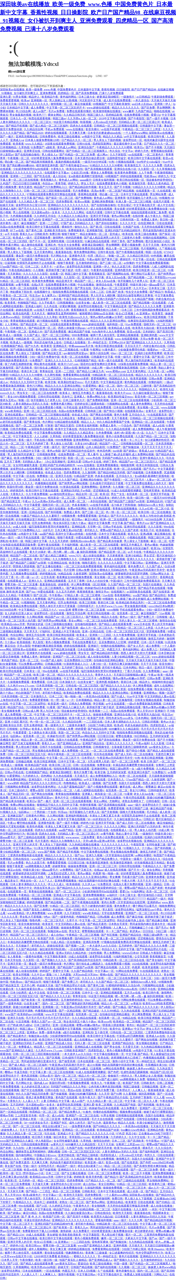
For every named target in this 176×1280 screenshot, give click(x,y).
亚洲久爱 (6, 96)
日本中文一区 (90, 992)
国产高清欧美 (24, 367)
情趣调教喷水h (74, 1252)
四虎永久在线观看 (81, 125)
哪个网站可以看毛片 (143, 273)
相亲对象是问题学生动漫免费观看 (52, 548)
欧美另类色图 (94, 1176)
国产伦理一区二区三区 (73, 1108)
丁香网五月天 (43, 1028)
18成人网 (96, 367)
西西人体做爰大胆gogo (72, 327)
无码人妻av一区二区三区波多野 (112, 288)
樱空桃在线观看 (27, 822)
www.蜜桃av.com (116, 371)
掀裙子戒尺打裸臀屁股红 (159, 1111)
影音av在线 (134, 331)
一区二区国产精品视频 (121, 190)
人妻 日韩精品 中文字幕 (55, 1101)
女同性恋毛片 (46, 1166)
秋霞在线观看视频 (40, 118)
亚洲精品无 (60, 346)
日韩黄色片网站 (36, 815)
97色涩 (120, 1133)
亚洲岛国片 (36, 779)
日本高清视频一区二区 (50, 685)
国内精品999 (82, 938)
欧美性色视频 (35, 826)
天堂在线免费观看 (112, 913)
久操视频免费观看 (18, 682)
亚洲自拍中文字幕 (93, 277)
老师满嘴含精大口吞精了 (104, 309)
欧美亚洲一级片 (58, 703)
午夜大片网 (129, 880)
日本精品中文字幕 (18, 107)
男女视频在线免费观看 (46, 750)
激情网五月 (123, 1158)
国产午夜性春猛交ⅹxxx (74, 165)
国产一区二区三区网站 (56, 335)
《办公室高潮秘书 (54, 461)
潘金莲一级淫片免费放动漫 (32, 255)
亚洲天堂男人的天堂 (25, 844)
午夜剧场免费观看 (162, 96)
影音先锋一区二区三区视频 (151, 396)
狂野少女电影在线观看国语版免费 (21, 667)
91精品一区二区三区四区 (15, 281)
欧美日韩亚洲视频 (155, 317)
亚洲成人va (17, 140)
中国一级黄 (121, 1263)
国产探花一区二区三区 (60, 197)
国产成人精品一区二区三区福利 (49, 125)
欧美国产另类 (96, 718)
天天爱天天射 (131, 1046)
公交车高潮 (48, 577)
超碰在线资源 (55, 945)
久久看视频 (8, 259)
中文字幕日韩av (134, 562)
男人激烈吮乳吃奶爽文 (139, 360)
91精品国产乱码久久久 (105, 439)
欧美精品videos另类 (13, 624)
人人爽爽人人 (48, 1274)
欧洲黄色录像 (100, 1137)
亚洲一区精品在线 (32, 512)
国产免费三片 (146, 616)
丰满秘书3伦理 (56, 736)
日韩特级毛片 (86, 606)
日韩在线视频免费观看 (35, 1144)
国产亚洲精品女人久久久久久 (144, 342)
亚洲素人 (80, 396)
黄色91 (130, 1025)
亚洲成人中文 (66, 1133)
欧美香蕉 (10, 302)
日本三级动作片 (19, 790)
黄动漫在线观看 (54, 1252)
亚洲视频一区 (39, 100)
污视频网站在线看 (118, 403)
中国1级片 (116, 580)
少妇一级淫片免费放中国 (44, 356)
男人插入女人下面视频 (139, 1198)
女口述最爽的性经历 (157, 439)
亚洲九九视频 (94, 855)
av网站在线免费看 (114, 1068)
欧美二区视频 (104, 1104)
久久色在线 (51, 306)
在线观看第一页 (146, 190)
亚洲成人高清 (64, 689)
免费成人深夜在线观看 (76, 1119)
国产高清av (93, 949)
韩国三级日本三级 (159, 537)
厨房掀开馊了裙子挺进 (60, 270)
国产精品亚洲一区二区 (34, 324)
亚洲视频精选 (50, 999)
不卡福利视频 (70, 544)
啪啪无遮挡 (89, 562)
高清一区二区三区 (157, 891)
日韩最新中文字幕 (151, 125)
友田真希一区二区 (137, 494)
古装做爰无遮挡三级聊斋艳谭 (129, 747)
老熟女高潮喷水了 (133, 801)
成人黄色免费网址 (141, 403)
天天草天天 (31, 631)
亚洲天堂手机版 (100, 216)
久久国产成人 (32, 335)
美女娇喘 (52, 1234)
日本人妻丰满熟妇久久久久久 (122, 721)
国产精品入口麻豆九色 (90, 371)
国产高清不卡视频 (78, 1216)
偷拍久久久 (81, 226)
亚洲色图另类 (123, 270)
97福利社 (45, 631)
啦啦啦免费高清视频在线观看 (71, 291)
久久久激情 (140, 1209)
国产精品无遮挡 (65, 425)
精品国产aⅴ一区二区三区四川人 (138, 461)
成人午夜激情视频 (51, 277)
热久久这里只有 (121, 266)
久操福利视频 (93, 1187)
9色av (47, 916)
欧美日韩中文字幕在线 (101, 1036)
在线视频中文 (42, 291)
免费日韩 (54, 234)
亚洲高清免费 (91, 942)
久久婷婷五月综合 (45, 216)
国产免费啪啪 (83, 197)
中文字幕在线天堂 (144, 205)
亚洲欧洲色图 (149, 335)
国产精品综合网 (98, 728)
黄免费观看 (38, 682)
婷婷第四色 (17, 490)
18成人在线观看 (78, 956)
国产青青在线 (32, 421)
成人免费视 (38, 107)
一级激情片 (128, 96)
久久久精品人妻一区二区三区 (36, 201)
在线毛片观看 (161, 201)
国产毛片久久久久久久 (32, 208)
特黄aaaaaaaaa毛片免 (81, 346)
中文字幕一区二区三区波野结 (28, 703)
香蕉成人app (146, 450)
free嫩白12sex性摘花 (133, 1129)
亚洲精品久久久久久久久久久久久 (22, 172)
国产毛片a (149, 468)
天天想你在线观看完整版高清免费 (128, 1205)
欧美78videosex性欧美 (127, 1148)
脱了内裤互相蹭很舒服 (19, 364)
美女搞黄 (119, 208)
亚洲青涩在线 (32, 150)
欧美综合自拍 (75, 169)
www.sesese (73, 837)
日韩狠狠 (162, 616)
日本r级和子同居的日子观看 (107, 483)
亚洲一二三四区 (49, 223)
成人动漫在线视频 (101, 208)
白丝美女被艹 (86, 682)
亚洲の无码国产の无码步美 (113, 299)
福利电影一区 (115, 324)
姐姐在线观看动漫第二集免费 (149, 212)
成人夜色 (113, 999)
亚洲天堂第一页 (17, 963)
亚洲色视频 (120, 1245)
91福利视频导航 (123, 956)
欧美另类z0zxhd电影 (43, 1267)
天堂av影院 (23, 645)
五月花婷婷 (17, 1104)
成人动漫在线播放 (94, 555)
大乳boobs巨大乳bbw (86, 974)
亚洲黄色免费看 (156, 877)
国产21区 (75, 978)
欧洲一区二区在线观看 (24, 288)
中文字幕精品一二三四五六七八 (38, 609)
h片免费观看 (102, 537)
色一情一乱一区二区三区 (33, 248)
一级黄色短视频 (33, 956)
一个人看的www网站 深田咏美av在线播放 (148, 132)
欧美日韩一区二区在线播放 (155, 512)
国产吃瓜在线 (42, 176)
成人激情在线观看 (32, 244)
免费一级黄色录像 (50, 1032)
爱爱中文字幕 (142, 356)
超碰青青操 (59, 866)
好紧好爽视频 (68, 306)
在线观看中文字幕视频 (68, 1028)
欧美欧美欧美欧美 (70, 1234)
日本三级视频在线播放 (59, 624)
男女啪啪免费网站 (158, 1180)
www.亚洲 (65, 609)
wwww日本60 (130, 952)
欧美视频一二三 (99, 710)
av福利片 (112, 895)
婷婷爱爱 (134, 642)
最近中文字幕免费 (99, 523)
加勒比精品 (38, 757)
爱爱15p (156, 114)
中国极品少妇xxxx (45, 1155)
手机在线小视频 (44, 439)
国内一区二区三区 (128, 385)
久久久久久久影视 (93, 978)
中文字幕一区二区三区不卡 (80, 678)
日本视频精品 (8, 147)
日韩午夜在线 (106, 252)
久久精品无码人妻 (49, 627)
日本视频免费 (154, 472)
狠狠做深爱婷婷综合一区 (107, 887)
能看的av (153, 349)
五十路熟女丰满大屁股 (99, 468)
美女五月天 (105, 187)
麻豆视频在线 (163, 533)
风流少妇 (131, 1133)
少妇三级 (160, 931)
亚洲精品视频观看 (128, 335)
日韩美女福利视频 (104, 179)
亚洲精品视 (79, 526)
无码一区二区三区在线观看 (30, 931)
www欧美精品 (13, 411)
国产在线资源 (161, 591)
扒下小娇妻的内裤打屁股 (97, 905)
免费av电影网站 (77, 508)
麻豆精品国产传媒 (79, 331)
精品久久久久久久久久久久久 (75, 674)
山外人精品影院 (96, 447)
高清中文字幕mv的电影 (69, 533)
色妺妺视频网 (21, 757)
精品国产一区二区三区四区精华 (156, 1025)
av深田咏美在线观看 (41, 429)
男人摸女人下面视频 (20, 252)
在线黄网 (37, 1252)
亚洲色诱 (105, 486)
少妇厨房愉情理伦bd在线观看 (31, 169)
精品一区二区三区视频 (82, 638)
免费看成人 (25, 1046)
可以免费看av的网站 (31, 663)
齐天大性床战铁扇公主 (81, 859)
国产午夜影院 (136, 118)
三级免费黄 (88, 837)
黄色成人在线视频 (114, 559)
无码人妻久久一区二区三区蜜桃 (138, 620)
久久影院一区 (146, 169)
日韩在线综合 (21, 859)
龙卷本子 (77, 468)
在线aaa (98, 869)
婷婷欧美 (11, 378)
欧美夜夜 (18, 143)
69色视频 (157, 255)
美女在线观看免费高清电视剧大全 (98, 219)
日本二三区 (32, 266)
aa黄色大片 (57, 1144)
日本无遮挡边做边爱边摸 (90, 158)
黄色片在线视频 (129, 1256)
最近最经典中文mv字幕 (128, 143)
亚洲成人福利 (8, 208)
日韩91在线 (84, 143)
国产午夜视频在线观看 (130, 252)
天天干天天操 (149, 663)
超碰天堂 (63, 1267)
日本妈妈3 (149, 331)
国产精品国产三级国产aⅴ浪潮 (127, 501)
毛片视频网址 (149, 248)
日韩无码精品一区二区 (59, 790)
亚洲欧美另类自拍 (55, 230)
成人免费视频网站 (143, 429)
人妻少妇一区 (98, 663)
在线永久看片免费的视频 (128, 884)
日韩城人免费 (65, 728)
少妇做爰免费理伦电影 (132, 349)
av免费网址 (67, 869)
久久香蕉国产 (9, 1057)
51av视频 (165, 613)
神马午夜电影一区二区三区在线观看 (70, 754)
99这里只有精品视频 (66, 122)
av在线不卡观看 (44, 309)
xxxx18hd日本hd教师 (161, 606)
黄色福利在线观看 (115, 566)
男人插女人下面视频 (28, 353)
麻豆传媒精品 (165, 822)
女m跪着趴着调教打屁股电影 (86, 176)
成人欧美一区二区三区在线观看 (112, 302)
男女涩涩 (149, 555)
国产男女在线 (83, 288)
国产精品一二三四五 (38, 1191)
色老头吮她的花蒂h (137, 725)
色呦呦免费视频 (41, 898)
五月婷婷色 (126, 945)
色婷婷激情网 (102, 1198)
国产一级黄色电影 (63, 916)
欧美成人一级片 (23, 237)
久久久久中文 (128, 223)
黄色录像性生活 (126, 1270)
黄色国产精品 (9, 660)
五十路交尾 (102, 1032)
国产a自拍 (35, 219)
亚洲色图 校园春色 (107, 682)
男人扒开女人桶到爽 (103, 295)
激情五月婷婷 (156, 638)
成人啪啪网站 (74, 779)
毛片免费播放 (81, 190)
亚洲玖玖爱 (74, 461)
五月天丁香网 (12, 461)
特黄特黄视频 (88, 804)
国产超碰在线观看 (73, 447)
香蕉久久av (26, 234)
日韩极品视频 (53, 663)
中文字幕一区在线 (144, 259)
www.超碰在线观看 (99, 107)
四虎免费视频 (141, 266)
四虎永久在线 (47, 833)
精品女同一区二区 (87, 494)
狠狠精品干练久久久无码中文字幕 (58, 804)
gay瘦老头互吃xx (159, 747)
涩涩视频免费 (42, 237)
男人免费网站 (112, 952)
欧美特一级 (16, 541)
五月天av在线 (132, 992)
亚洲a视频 (146, 533)
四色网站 (46, 775)
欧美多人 (65, 393)
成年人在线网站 (164, 685)
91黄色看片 (109, 349)
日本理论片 (88, 757)
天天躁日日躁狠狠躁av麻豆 (130, 674)
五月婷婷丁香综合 (73, 667)
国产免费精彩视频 (98, 400)
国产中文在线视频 (32, 1090)
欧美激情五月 (133, 165)
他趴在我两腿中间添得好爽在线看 (99, 880)
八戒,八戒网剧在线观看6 (89, 790)
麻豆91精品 (92, 519)
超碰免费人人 (9, 1129)
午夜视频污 (25, 595)
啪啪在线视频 (162, 111)
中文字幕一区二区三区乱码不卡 (66, 107)
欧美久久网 (62, 309)
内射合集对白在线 (154, 346)
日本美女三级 (157, 288)
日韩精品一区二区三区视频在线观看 (116, 125)
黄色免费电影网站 (85, 252)
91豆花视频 (23, 1021)
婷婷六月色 (142, 150)
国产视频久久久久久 (54, 960)
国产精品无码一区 (18, 793)
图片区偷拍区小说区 (158, 241)
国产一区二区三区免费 (30, 425)
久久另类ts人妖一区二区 (82, 118)
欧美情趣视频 (19, 768)
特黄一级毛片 (123, 356)
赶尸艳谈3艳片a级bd (20, 1025)
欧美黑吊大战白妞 (143, 327)
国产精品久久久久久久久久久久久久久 (114, 389)
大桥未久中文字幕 (136, 1238)
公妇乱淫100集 (80, 172)
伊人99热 (71, 808)
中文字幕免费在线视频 (48, 432)
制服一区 (23, 400)
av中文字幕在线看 (135, 136)
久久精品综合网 (34, 129)
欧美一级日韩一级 (138, 497)
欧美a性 (119, 725)
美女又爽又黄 (58, 1249)
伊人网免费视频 (81, 584)
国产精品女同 (33, 981)
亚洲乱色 (51, 244)
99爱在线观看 (8, 450)
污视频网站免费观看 (17, 786)
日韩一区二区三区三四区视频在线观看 (47, 190)
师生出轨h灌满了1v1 (55, 1126)
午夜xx (26, 501)
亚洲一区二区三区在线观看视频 (130, 400)
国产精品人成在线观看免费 (115, 624)
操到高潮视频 (147, 1093)
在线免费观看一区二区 (72, 454)
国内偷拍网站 (24, 1155)
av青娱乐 (136, 1003)
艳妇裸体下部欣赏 (21, 291)
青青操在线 (47, 371)
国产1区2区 (40, 595)
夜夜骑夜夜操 (85, 591)
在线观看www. (134, 317)
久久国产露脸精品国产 (72, 786)
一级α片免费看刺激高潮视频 (121, 367)
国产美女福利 (154, 960)
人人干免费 (146, 172)
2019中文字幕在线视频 (113, 118)
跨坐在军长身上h (44, 887)
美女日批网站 (107, 1184)
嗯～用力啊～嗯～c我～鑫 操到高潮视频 (72, 551)
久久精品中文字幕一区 (32, 450)
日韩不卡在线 (147, 989)
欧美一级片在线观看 (111, 360)
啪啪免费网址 (167, 905)
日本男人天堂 (9, 1259)
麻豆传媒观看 (83, 104)
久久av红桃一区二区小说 (154, 508)
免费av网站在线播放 (22, 804)
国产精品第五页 (52, 353)
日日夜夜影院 (75, 241)
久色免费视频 (104, 432)
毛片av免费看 (56, 111)
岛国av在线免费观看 (12, 226)
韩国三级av (59, 118)
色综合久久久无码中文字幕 (27, 382)
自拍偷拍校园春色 (86, 624)
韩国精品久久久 (119, 378)
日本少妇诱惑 (18, 992)
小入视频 (38, 270)
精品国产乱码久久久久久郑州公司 (41, 783)
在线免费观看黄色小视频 (112, 183)
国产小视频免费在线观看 (102, 786)
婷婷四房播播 (74, 237)
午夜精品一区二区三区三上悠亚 (141, 129)
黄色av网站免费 (121, 216)
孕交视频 (98, 703)
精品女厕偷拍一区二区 (94, 234)
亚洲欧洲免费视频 (103, 201)
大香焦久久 (58, 169)
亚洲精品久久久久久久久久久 (158, 1256)
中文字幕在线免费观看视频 (152, 262)
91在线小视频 (16, 1187)
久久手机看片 (47, 302)
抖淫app (63, 812)
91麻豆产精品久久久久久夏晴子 (40, 515)
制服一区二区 (117, 255)
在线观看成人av (17, 580)
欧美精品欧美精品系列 (130, 602)
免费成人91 (84, 418)
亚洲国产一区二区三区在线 (59, 219)
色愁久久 (150, 1155)
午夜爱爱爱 (121, 284)
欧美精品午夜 (50, 96)
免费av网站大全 (97, 396)
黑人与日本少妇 (50, 710)
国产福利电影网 (149, 1151)
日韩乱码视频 (150, 721)
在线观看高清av (134, 411)
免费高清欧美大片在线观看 (91, 689)
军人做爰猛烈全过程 (162, 1054)
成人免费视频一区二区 (19, 714)
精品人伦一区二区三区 (115, 1003)
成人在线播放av (84, 1039)
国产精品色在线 (165, 454)
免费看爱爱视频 (10, 100)
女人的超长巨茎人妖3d (19, 613)
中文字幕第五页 (23, 436)
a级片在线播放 (57, 508)
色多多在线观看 (105, 476)
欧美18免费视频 (24, 458)
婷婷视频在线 (48, 573)
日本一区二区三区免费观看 (105, 1173)
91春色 (87, 1111)
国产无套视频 (110, 812)
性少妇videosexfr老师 (76, 378)
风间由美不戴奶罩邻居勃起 (67, 1162)
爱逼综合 (83, 1263)
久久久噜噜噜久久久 (65, 559)
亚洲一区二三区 (30, 660)
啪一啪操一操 (73, 696)
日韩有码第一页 (130, 219)
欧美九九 (133, 533)
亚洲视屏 (6, 1007)
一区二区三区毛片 (133, 479)
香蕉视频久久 (49, 179)
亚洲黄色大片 (80, 208)
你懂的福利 (155, 382)
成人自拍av (58, 934)
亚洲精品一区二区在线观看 (148, 421)
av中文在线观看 (97, 327)
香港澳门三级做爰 (96, 1252)
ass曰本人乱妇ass (142, 104)
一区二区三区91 (42, 122)
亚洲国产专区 (59, 1122)
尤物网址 (115, 801)
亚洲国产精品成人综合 (59, 1043)
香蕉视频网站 (122, 595)
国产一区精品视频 (70, 1010)
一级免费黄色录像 (80, 1126)
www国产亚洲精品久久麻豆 (48, 859)
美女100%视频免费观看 (21, 396)
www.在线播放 (75, 129)
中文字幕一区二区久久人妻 (141, 1101)
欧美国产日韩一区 (54, 1216)
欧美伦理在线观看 (100, 508)
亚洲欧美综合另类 (11, 725)
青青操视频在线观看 (23, 320)
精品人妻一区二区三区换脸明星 (113, 700)
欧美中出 (50, 728)
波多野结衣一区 (133, 140)
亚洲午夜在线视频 (49, 544)
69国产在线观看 (125, 1119)
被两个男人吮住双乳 (103, 335)
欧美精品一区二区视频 (127, 1021)
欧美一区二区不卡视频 (137, 1173)
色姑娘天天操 (45, 985)
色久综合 (115, 150)
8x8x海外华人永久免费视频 (109, 331)
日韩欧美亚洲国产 (75, 1050)
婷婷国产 (45, 971)
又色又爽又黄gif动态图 (69, 530)
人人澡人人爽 (61, 259)
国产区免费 (148, 107)
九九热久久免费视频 (34, 598)
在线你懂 (137, 216)
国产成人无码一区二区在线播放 (134, 754)
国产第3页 (96, 226)
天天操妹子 (23, 945)
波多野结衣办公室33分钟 (31, 205)
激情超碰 (84, 367)
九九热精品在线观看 (141, 1241)
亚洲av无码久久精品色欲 (71, 952)
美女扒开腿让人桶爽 (17, 548)
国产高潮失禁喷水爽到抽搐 (150, 1166)
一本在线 (56, 299)
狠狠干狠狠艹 (70, 234)
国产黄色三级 (34, 230)
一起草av (59, 266)
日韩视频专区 (101, 747)
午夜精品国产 (33, 447)
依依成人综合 (80, 414)
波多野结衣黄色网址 (44, 786)
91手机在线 (70, 407)
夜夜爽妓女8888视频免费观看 (75, 577)
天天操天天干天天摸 (162, 1126)
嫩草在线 (169, 255)
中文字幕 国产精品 (33, 197)
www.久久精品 (34, 143)
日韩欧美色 (41, 234)
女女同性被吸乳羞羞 (25, 465)
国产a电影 (104, 1007)
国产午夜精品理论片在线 (151, 949)
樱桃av (9, 1072)
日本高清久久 (116, 779)
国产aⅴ (153, 1238)
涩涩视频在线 (101, 490)
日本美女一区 (32, 671)
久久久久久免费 (153, 165)
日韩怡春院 (153, 801)
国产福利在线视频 (106, 1267)
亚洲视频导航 (95, 230)
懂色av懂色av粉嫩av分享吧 (106, 317)
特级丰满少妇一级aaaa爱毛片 (148, 284)
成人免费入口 (149, 649)
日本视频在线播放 (51, 678)
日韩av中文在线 (92, 461)
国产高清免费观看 (55, 331)
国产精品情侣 (157, 595)
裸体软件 (67, 226)
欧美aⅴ (25, 100)
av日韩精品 (143, 96)
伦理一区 (45, 1115)
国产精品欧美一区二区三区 (34, 638)
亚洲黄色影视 (46, 822)
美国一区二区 (76, 458)
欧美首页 (48, 924)
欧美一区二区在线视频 (76, 356)
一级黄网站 (28, 1158)
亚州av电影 (60, 638)
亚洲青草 (120, 197)
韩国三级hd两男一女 (122, 768)
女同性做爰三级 (156, 844)
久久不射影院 (118, 154)
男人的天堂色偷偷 (163, 624)
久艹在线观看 (24, 259)
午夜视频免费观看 (78, 1082)
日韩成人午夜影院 (151, 952)
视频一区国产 (167, 692)
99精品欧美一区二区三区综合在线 (37, 338)
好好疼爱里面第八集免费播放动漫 (52, 158)
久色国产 (6, 183)
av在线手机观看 (111, 129)
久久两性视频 (53, 374)
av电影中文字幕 (92, 136)
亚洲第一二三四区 (21, 176)
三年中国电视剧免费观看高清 (152, 309)
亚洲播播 (136, 692)
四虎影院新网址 (102, 143)
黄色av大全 (168, 721)
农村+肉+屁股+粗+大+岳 (129, 432)
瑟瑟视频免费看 (156, 631)
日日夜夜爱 (122, 1216)
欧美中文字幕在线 (66, 429)
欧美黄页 (158, 313)
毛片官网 (69, 570)
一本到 (153, 1209)
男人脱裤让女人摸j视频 (63, 100)
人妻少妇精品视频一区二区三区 (131, 656)
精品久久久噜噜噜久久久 (66, 840)
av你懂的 (129, 262)
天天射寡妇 (14, 273)
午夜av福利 (93, 259)
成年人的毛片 (77, 1122)
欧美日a (139, 147)
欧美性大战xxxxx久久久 (74, 317)
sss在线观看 (135, 154)
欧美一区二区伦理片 (145, 577)
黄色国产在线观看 (66, 1097)
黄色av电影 (54, 450)
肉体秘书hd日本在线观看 (100, 588)
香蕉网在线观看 (88, 194)
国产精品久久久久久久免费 (145, 306)
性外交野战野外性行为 (150, 1252)
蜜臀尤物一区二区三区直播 (21, 584)
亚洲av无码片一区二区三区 (53, 1158)
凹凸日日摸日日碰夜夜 (27, 183)
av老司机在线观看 (11, 421)
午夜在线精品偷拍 (20, 270)
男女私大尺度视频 (31, 916)
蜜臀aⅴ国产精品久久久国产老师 (119, 530)
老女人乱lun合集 (116, 277)
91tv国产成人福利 (52, 660)
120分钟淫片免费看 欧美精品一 (53, 1256)
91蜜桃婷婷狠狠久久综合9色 (123, 985)
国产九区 (30, 407)
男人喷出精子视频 (27, 747)
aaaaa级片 (86, 179)
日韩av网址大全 (160, 573)
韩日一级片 (146, 667)
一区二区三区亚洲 (49, 1119)
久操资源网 (80, 573)
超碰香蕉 (64, 584)
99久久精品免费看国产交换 (113, 421)
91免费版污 (159, 772)
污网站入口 (161, 1274)
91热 (111, 161)
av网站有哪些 (143, 855)
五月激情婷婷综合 (87, 262)
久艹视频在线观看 (28, 1108)
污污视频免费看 (36, 707)
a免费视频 (104, 678)
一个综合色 (125, 425)
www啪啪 (112, 609)
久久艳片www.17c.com (109, 606)
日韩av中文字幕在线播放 (106, 797)
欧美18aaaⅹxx (156, 1249)
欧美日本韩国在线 (147, 465)
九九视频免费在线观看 (24, 573)
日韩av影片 (46, 1075)
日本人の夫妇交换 (97, 580)
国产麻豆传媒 (75, 588)
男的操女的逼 (35, 624)
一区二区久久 (83, 714)
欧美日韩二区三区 (60, 765)
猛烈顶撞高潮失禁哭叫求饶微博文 (49, 526)
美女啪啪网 (98, 1205)
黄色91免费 (108, 902)
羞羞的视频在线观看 (68, 161)
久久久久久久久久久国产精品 (60, 479)
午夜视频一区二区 (18, 158)
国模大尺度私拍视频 (132, 812)
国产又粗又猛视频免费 (26, 743)
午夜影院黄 (138, 844)
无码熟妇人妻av (32, 461)
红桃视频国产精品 (12, 346)
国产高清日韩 (165, 331)
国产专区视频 (109, 934)
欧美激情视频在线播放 (107, 111)
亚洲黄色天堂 (77, 255)
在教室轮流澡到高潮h (141, 320)
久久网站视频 (35, 616)
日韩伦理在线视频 (49, 396)
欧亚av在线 (31, 1169)
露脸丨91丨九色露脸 (59, 974)
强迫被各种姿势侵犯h (159, 179)
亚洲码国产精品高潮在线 (73, 295)
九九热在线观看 (63, 775)
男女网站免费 (158, 194)
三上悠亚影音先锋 (26, 1115)
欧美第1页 (11, 1180)
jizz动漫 (117, 450)
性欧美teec (150, 176)
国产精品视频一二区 (140, 277)
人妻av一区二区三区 (159, 479)
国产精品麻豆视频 (157, 920)
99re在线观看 (50, 671)
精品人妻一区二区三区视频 (123, 248)
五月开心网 (28, 985)
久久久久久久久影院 (35, 273)
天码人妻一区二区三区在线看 (92, 1043)
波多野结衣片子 (152, 804)
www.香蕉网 (55, 913)
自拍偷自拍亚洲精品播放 (109, 660)
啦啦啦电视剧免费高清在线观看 (85, 248)
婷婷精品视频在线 (79, 1249)
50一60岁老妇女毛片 (100, 819)
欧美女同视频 (21, 974)
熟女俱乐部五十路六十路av (70, 523)
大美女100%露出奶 (86, 443)
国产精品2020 (35, 132)
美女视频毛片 (9, 1028)
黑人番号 (92, 454)
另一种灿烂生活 (97, 342)
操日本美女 (60, 1137)
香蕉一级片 (25, 439)
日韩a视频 (103, 916)
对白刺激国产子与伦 (28, 692)
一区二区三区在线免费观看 (101, 620)
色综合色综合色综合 (91, 429)
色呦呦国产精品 (27, 302)
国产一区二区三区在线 (27, 1126)
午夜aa (152, 674)
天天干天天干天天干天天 (156, 447)
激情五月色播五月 (83, 393)
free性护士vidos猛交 (148, 161)
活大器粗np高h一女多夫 (46, 212)
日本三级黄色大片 (74, 400)
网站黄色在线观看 (45, 364)
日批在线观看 (165, 223)
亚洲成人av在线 (156, 1036)
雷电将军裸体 (152, 490)
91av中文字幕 (135, 696)
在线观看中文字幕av (57, 172)
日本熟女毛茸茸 (127, 588)
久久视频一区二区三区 (127, 486)
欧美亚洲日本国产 (139, 772)
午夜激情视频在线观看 (75, 320)
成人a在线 (158, 425)
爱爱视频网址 (99, 378)
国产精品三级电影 (87, 1155)
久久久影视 (155, 526)
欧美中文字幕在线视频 (72, 819)
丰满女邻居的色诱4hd (37, 1220)
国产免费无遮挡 (20, 1162)
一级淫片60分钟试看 (94, 161)
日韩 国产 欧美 (115, 291)
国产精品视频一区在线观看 (150, 302)
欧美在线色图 (21, 313)
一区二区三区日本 (135, 1187)
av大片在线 (33, 1187)
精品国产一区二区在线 (24, 555)
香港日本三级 (29, 371)
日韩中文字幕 (64, 1176)
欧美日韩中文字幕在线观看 (145, 158)
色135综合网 (23, 111)
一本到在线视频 (97, 501)
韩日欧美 (32, 833)
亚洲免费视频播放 (108, 465)
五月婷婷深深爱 (160, 736)
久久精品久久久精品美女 (73, 216)
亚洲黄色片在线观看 (39, 653)
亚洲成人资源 (117, 689)
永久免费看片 (129, 1108)
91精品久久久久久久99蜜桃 (106, 165)
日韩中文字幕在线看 (117, 212)
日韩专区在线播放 (147, 1119)
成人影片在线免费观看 (117, 100)
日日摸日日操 (105, 736)
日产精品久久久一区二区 (76, 140)
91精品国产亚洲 (84, 476)
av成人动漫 (20, 526)
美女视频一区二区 (148, 407)
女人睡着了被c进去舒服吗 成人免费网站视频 (127, 454)
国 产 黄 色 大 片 (31, 1216)
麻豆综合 (10, 645)
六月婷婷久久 (31, 775)
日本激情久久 (18, 327)
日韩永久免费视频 (80, 703)
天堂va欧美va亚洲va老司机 (99, 840)
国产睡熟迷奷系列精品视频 (83, 1003)
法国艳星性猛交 (117, 158)
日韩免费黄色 (48, 136)
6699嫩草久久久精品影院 (124, 728)
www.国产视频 (47, 851)
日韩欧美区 (89, 1191)
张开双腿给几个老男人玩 (142, 197)
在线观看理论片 (138, 1227)
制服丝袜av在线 (58, 931)
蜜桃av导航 (7, 1115)
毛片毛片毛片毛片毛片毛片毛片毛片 (48, 1017)
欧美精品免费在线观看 (19, 432)
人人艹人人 (46, 880)
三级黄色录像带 (76, 725)
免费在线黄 (49, 967)
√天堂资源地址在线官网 (119, 855)
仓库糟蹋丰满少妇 (59, 519)
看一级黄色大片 (55, 725)
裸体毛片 (148, 1148)
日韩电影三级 (93, 411)
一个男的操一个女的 (44, 812)
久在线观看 (164, 190)
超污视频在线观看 (48, 320)
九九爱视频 (52, 927)
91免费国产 (37, 147)
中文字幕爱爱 (166, 468)
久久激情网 (89, 472)
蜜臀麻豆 (150, 786)
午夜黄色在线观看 (102, 270)
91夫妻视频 (116, 548)
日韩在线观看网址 (53, 150)
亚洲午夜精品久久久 (152, 458)
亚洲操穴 (94, 645)
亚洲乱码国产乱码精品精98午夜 (54, 1223)
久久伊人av (162, 627)
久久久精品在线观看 (118, 429)
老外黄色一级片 (10, 223)
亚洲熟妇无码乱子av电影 (76, 490)
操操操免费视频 (103, 714)
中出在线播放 (86, 284)
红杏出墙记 (125, 205)
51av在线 (107, 595)
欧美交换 (51, 382)
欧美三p (170, 1252)
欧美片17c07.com (68, 364)
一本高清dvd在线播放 (96, 696)
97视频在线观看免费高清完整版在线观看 (52, 194)
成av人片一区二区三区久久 (97, 627)
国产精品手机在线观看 (152, 588)
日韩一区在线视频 (84, 765)
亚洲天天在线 (64, 476)
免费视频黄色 (76, 230)
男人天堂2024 (13, 1194)
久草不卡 (47, 266)
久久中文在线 (137, 1137)
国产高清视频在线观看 (99, 169)
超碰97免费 (36, 418)
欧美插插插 (163, 530)
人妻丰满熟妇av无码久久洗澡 (31, 403)
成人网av (102, 154)
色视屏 (97, 873)
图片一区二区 (134, 1234)
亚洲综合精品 (115, 1202)
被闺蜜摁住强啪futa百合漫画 (96, 313)
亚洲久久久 (36, 580)
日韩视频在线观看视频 (14, 718)
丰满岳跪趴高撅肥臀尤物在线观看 (134, 765)
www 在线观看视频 (127, 338)
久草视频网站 (21, 1267)
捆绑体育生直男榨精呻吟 (62, 313)
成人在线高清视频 (115, 869)
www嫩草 (128, 111)
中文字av (128, 150)
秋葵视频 (86, 122)
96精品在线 (65, 573)
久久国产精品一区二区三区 (152, 436)
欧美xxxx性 (105, 1021)
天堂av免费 (147, 338)
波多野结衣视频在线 (90, 306)
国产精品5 (151, 1191)
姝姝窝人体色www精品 (141, 1068)
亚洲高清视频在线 (27, 136)
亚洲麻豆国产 (16, 815)
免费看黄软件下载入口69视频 (40, 1231)
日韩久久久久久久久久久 (33, 104)
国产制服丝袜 (131, 447)
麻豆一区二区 (107, 385)
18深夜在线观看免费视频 (60, 143)
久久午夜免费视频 (37, 494)
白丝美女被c (83, 302)
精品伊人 (34, 96)
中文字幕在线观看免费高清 (56, 288)
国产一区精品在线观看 (14, 1111)
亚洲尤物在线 (66, 1155)
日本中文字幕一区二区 (72, 761)
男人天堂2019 (145, 710)
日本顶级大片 (67, 682)
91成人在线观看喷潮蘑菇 (126, 490)
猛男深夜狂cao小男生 (149, 909)
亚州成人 (115, 234)
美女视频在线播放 (147, 1043)
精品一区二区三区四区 (48, 378)
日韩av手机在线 (113, 526)
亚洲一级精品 (154, 884)
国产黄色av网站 (96, 1202)
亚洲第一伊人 (163, 104)
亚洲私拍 (87, 1032)
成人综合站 (60, 176)
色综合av (48, 183)
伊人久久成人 (56, 884)
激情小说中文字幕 (123, 1061)
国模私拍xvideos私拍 (83, 541)
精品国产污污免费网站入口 (51, 187)
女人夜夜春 (14, 956)
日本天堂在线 (13, 960)
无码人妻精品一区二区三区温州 (20, 967)
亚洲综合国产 (86, 147)
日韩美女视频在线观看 (149, 700)
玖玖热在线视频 (104, 754)
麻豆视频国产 (29, 223)
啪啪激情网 (128, 465)
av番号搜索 (23, 284)
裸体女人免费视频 (102, 172)
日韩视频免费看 (47, 454)
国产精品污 (156, 291)
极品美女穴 (12, 880)
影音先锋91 (93, 129)
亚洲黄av (127, 1028)
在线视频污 (118, 591)
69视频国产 (100, 104)
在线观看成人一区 (121, 830)
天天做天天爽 (40, 1184)
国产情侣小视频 (113, 411)
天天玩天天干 (133, 346)
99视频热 (164, 197)
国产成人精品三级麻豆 (54, 555)
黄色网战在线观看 (135, 382)
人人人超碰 (41, 436)
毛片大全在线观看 (102, 1119)
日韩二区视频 (165, 1082)
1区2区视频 (99, 584)
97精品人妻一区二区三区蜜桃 (83, 595)
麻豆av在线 (164, 786)
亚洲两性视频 (56, 241)
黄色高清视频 (29, 1075)
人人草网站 (12, 324)
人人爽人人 (120, 927)
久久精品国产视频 (143, 299)
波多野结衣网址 (125, 909)
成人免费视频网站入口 (104, 775)
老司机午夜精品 (112, 667)
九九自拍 (19, 1148)
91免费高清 (104, 884)
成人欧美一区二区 (86, 548)
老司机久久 (91, 530)
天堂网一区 (94, 526)
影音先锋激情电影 (29, 924)
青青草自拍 (80, 996)
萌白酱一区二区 (15, 161)
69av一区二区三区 (122, 353)
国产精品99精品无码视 (112, 472)
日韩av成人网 (30, 710)
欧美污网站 (125, 577)
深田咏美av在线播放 (101, 573)
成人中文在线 (165, 205)
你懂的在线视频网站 (155, 237)
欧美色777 (39, 114)
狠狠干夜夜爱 (66, 262)
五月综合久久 (137, 414)
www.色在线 (93, 458)
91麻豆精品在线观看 (97, 241)
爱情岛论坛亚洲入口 (76, 389)
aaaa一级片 (134, 804)
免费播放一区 (45, 476)
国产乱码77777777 (134, 898)
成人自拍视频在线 (41, 768)
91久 (63, 1090)
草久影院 (38, 642)
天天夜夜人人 (51, 1198)
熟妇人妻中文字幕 (127, 833)
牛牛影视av (56, 595)
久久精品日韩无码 (74, 114)
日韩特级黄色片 (158, 790)
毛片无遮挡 (92, 382)
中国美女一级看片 (131, 859)
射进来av (135, 931)
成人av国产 (40, 111)
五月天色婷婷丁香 (38, 443)
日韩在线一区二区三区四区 (82, 685)
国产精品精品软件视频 (83, 187)
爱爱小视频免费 (131, 244)
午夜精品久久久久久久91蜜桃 (114, 147)
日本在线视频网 (32, 1270)
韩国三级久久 (95, 114)
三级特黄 (146, 385)
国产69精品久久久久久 (107, 1126)
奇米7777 (49, 689)
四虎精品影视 (114, 114)
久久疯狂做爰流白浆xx (147, 393)
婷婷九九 (163, 176)
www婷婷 (13, 783)
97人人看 (159, 1097)
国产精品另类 (43, 259)
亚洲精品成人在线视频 (89, 1046)
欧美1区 (169, 353)
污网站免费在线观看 (133, 999)
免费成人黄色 (149, 219)
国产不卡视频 (154, 147)
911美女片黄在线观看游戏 (50, 848)
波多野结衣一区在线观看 (49, 613)
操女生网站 (154, 869)
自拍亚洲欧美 (146, 223)
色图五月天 (118, 537)
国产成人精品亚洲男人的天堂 (102, 237)
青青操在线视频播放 (125, 508)
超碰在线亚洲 (24, 309)
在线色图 (91, 533)
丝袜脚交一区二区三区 (32, 570)
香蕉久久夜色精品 (158, 183)
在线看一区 (57, 273)
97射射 (49, 425)
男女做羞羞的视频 (20, 114)
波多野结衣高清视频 (79, 266)
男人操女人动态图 (62, 443)
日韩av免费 (156, 378)
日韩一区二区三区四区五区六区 (125, 631)
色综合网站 (17, 635)
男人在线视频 (21, 212)
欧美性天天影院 (74, 1194)
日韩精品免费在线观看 (93, 808)
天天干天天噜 (151, 244)
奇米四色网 (104, 450)
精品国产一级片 (157, 898)
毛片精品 (152, 812)
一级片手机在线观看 (27, 537)
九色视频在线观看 (21, 216)
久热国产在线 (131, 226)
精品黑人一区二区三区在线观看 (53, 1046)
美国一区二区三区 (69, 732)
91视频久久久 (8, 812)
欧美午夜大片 (67, 338)
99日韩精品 (141, 736)
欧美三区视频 (87, 602)
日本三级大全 (87, 96)
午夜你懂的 (27, 1259)
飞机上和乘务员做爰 (57, 877)
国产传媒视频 (135, 472)
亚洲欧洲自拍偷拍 (91, 479)
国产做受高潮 (70, 627)
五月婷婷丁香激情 (141, 1097)
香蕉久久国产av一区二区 (46, 1021)
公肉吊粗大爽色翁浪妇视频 (105, 1086)
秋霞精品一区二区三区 (43, 1111)
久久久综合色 (163, 1148)
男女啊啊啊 (164, 107)
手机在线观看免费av (132, 609)
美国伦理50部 (15, 486)
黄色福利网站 (68, 96)
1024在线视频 (140, 963)
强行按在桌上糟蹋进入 (48, 367)
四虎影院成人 (158, 725)
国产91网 (116, 1093)
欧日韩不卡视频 (42, 1137)
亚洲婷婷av (154, 902)
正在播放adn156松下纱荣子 (155, 1133)
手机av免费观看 (55, 129)
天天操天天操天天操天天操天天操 (147, 660)
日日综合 (148, 931)
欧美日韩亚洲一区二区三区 (150, 270)
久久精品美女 (101, 497)
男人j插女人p (50, 154)
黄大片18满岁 (38, 551)
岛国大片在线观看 (67, 739)
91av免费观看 (133, 324)
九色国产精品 (143, 111)
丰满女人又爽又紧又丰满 (104, 815)
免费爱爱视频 (116, 808)
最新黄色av (110, 1122)
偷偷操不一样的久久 (120, 1075)
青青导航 (61, 183)
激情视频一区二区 (62, 104)
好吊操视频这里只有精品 (31, 519)
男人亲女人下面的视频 (108, 140)
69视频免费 (69, 515)
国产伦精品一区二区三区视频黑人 (87, 150)
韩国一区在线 (154, 252)
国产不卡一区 (38, 241)
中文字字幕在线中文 (110, 1274)
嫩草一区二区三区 (112, 1238)
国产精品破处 (91, 1010)
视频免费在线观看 (131, 1111)
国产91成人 (25, 378)
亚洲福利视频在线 (76, 815)
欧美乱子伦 (147, 530)
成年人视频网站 (38, 1249)
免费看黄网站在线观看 (77, 374)
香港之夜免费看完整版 (40, 1097)
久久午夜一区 (156, 371)
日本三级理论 (42, 1025)
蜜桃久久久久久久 (85, 1256)
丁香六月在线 (133, 671)
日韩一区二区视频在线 (65, 349)
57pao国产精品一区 (12, 266)
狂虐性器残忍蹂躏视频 (135, 1072)
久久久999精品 (110, 1010)
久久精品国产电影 (125, 1104)
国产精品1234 (15, 1234)
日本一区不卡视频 (152, 642)
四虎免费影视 (64, 201)
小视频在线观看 (125, 161)
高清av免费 (98, 190)
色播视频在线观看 (46, 483)
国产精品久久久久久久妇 (116, 685)
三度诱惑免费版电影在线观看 (25, 855)
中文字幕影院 (91, 1234)
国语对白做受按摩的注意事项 (135, 295)
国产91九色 (32, 346)
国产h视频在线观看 (22, 349)
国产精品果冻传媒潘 (110, 541)
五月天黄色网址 (44, 252)
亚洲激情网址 (99, 768)
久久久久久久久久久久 (115, 844)
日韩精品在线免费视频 (78, 747)
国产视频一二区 (75, 945)
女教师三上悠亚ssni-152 (130, 1144)
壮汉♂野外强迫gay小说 (30, 1173)
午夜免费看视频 (10, 1086)
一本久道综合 (141, 100)
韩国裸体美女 (161, 1213)
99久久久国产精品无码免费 (21, 678)
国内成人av (41, 1082)
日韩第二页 (85, 497)
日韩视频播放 (65, 302)
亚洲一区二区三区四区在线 (40, 411)
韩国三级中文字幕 (76, 273)
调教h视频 (54, 1151)
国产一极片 (7, 136)
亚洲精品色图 (155, 1129)
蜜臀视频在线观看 (162, 150)
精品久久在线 (109, 616)
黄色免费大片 (136, 566)
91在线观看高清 (157, 414)
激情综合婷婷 (102, 1140)
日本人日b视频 (87, 1270)
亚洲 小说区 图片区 (17, 721)
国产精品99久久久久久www (74, 887)
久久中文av (140, 288)
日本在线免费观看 (124, 407)
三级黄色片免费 (131, 237)
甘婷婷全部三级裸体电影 (89, 403)
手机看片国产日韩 (133, 877)
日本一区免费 (148, 367)
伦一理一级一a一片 (28, 577)
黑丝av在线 (74, 1090)
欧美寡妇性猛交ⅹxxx (71, 382)
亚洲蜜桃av (152, 562)
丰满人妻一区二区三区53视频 (134, 201)
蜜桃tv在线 (78, 259)
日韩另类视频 (18, 429)
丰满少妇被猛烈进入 (149, 1122)
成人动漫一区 (135, 1191)
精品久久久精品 (113, 136)
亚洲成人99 (36, 331)
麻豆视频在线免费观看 (14, 356)
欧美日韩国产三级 (137, 808)
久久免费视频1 (152, 671)
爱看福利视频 (103, 1220)
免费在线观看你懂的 (79, 111)
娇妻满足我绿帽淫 (108, 96)
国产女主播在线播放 (49, 566)
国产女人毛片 (136, 645)
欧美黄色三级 (157, 1184)
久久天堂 (125, 967)
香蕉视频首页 (97, 273)
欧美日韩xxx (34, 1245)
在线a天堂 (37, 284)
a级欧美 (51, 147)
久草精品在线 (16, 1097)
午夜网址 (95, 349)
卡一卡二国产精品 (117, 931)
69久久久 (95, 909)
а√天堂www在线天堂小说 (17, 1256)
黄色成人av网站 (67, 147)
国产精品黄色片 (17, 1036)
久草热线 (23, 147)
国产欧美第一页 (31, 999)
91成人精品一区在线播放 (66, 942)
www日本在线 (142, 624)
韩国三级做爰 (131, 1086)
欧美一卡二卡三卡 (132, 439)
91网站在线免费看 (127, 971)
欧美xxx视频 (82, 201)
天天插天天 (81, 775)
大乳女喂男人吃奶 (98, 761)
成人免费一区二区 (75, 501)
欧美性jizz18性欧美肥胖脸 (159, 1003)
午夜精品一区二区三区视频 (35, 895)
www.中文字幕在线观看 (59, 1014)
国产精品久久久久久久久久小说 (95, 1133)
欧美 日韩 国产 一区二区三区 (158, 761)
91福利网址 (138, 891)
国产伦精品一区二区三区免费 (77, 154)
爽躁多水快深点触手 (137, 548)
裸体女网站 (55, 114)
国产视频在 (49, 537)
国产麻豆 (7, 458)
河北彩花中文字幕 (90, 100)
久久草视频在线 (166, 169)
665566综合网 (153, 519)
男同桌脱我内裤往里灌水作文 (148, 924)
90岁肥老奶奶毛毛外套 (99, 1148)
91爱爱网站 (90, 385)
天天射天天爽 (16, 1191)
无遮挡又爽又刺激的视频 (123, 663)
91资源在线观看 (70, 486)
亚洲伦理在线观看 (135, 526)
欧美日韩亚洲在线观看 (109, 346)
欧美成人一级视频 (11, 335)
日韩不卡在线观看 (51, 747)
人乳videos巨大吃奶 (105, 122)
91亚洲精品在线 (58, 562)
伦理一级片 (82, 270)
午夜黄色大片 (81, 1205)
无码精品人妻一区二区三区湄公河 (140, 122)
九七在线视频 (134, 837)
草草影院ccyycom (165, 277)
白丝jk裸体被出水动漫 (24, 1039)
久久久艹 (151, 432)
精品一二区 (17, 447)
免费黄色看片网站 (62, 403)
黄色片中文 (62, 797)
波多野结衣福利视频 (162, 963)
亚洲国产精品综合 (93, 743)
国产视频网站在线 (118, 273)
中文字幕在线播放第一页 (109, 1054)
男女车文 (23, 393)
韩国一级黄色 (49, 1108)
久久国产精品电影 (27, 949)
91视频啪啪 (28, 602)
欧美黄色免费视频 (126, 172)
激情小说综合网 (100, 353)
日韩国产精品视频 (82, 1267)
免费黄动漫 (104, 765)
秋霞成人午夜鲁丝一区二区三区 (27, 508)
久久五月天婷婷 (59, 541)
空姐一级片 (30, 1166)
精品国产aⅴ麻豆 (79, 1068)
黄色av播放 (42, 349)
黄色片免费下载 (84, 772)
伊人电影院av (43, 1140)
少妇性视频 (95, 952)
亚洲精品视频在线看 (128, 707)
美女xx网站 (75, 620)
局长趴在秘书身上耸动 (48, 342)
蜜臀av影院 (36, 790)
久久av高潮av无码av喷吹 (47, 501)
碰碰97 (102, 548)
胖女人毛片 (88, 183)
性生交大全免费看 (69, 244)
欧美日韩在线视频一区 (131, 179)
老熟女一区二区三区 (72, 1202)
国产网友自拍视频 (101, 414)
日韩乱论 (148, 819)
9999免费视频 (80, 335)
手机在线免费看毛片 (84, 642)
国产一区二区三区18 (90, 826)
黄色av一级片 (128, 616)
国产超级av (130, 450)
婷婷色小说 (87, 822)
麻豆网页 (5, 743)
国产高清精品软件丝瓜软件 (79, 450)
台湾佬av (25, 728)
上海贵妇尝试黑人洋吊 (14, 700)
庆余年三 (67, 396)
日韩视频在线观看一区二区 (137, 443)
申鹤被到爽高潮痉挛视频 (47, 645)
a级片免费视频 (145, 768)
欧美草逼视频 (138, 378)
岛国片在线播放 (153, 584)
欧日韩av (77, 519)
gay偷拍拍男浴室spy (76, 353)
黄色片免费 (121, 414)
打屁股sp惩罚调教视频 (131, 1036)
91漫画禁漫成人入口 (76, 663)
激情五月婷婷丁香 (151, 851)
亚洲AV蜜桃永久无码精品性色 (109, 570)
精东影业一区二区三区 (62, 497)
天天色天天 (38, 313)
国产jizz (31, 591)
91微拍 (11, 638)
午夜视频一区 (112, 1082)
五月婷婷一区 (27, 1180)
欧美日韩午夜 (156, 136)
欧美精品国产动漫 (36, 765)
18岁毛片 (47, 530)
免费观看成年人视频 (25, 277)
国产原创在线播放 (107, 223)
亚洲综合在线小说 (125, 169)
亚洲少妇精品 (133, 555)
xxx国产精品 (140, 595)
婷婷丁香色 (118, 241)
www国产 (10, 1014)
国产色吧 (113, 1072)
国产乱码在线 (56, 598)
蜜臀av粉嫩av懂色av (88, 1025)
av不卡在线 (11, 234)
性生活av (34, 295)
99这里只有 (57, 248)
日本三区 (126, 309)
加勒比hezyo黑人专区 (151, 505)
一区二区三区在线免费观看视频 (83, 566)
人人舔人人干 (31, 1101)
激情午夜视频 (66, 1274)
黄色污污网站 (35, 385)
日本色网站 (130, 667)
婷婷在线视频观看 (56, 132)
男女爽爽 (114, 877)
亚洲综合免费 (101, 418)
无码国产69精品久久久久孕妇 (40, 317)
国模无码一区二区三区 (158, 324)
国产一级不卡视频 (157, 118)
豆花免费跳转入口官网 (113, 642)
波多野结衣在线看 (16, 819)
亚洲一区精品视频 (76, 909)
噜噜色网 (35, 920)
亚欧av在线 (70, 367)
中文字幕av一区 (105, 971)
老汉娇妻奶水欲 (145, 1231)
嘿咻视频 (10, 248)
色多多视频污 (80, 505)
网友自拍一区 (28, 880)
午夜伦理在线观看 (134, 797)
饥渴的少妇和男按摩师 (149, 353)
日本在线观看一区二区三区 (94, 1061)
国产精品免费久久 (107, 859)
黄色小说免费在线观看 (120, 436)
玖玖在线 (50, 1133)
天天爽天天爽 (77, 132)
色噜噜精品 (70, 783)
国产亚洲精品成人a (69, 743)
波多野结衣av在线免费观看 (95, 407)
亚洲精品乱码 (155, 501)
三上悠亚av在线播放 (20, 559)
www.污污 (75, 555)
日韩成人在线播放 (75, 342)
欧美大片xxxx (123, 393)
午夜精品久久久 (152, 866)
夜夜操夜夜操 (156, 1090)
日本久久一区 (18, 118)
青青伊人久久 (103, 674)
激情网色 (58, 237)
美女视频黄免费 (11, 710)
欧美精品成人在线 (119, 327)
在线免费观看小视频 (137, 114)
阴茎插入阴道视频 (51, 389)
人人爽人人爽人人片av (43, 819)
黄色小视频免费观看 (58, 642)
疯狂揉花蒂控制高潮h (53, 949)
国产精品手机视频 (17, 125)
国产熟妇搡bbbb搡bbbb (21, 165)
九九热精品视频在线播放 (84, 844)
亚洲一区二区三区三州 (103, 866)
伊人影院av (7, 154)
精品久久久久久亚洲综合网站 (108, 320)
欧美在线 (128, 234)
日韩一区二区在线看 (28, 479)
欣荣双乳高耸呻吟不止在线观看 (36, 262)
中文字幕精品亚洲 (115, 306)
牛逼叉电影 (70, 299)
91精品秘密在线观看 (67, 421)
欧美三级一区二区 (44, 674)
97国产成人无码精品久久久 (78, 223)
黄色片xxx (143, 523)
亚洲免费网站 (81, 439)
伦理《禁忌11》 (97, 255)
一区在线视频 (76, 949)
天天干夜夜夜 (120, 418)
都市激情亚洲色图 (47, 165)
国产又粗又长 (84, 869)
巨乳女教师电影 (42, 523)
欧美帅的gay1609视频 (30, 1014)
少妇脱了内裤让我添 (100, 725)
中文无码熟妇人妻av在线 (160, 696)
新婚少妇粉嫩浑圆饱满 (161, 797)
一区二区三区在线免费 (44, 393)
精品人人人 (88, 421)
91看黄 (84, 349)
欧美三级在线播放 (69, 136)
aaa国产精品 (47, 533)
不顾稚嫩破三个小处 (141, 927)
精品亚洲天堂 (64, 281)
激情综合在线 (104, 284)
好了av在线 (17, 230)
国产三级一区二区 (111, 262)
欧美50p (156, 548)
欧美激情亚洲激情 (97, 862)
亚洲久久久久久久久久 (59, 360)
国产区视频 (53, 1057)
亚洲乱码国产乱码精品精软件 (123, 230)
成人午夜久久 (153, 216)
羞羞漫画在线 (64, 252)
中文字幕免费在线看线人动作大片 (146, 483)
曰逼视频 (10, 262)
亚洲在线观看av (14, 414)
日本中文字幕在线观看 (134, 194)
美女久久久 (7, 945)
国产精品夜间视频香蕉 (40, 161)
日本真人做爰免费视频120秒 (42, 140)
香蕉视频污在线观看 (79, 598)
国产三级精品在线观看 (32, 837)
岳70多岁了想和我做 (124, 505)
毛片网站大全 (59, 255)
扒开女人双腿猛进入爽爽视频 (18, 627)
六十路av (10, 642)
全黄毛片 (151, 411)
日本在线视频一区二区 (91, 649)
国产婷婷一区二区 (11, 1209)
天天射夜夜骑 (115, 555)
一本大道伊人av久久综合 (102, 945)
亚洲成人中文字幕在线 (67, 631)
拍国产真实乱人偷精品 (37, 909)
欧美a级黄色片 (32, 1194)
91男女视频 (20, 96)
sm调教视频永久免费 (38, 866)
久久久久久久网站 (73, 212)
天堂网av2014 (117, 342)
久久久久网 (136, 1220)
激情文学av (102, 591)
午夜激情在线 (27, 808)
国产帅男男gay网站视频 (73, 483)
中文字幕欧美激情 (119, 104)
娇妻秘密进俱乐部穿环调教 (132, 573)
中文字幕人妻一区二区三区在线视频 (114, 938)
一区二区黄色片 (154, 154)
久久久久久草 (9, 916)
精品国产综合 (16, 707)
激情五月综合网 (76, 613)
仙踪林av (16, 736)
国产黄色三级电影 (111, 898)
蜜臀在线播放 (124, 736)
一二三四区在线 (93, 721)
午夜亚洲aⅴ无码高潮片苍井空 (147, 570)
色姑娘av (58, 909)
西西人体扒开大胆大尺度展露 (95, 338)
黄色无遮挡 (25, 187)
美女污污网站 (138, 790)
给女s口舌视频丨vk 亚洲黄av (133, 313)
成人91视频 (94, 1064)
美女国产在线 (13, 1166)
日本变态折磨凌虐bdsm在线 (104, 132)
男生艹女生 (118, 494)
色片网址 (47, 421)
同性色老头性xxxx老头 (120, 718)
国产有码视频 (142, 425)
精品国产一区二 (85, 281)
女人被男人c (49, 295)
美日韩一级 (167, 219)
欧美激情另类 (137, 183)
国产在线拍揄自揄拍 (27, 154)
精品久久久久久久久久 (126, 107)
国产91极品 (120, 1007)
